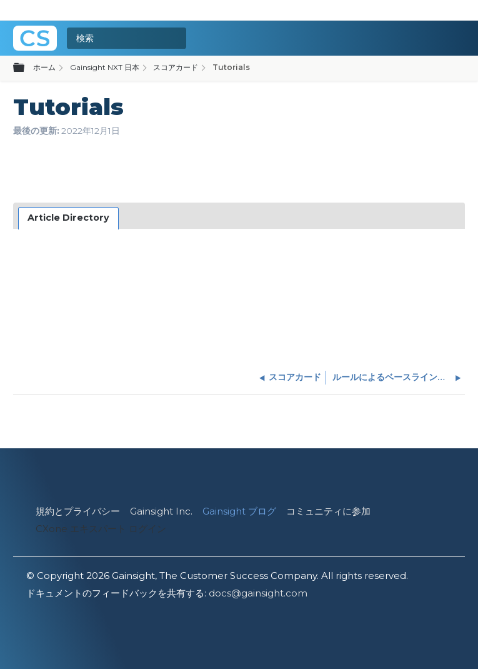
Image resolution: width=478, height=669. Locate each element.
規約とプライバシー (78, 511)
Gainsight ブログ (239, 511)
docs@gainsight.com (258, 593)
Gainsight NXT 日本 (104, 67)
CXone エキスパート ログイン (101, 529)
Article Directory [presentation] (68, 217)
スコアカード (175, 67)
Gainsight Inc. (161, 511)
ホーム (44, 67)
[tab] (68, 218)
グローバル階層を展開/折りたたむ (26, 68)
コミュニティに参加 (328, 511)
